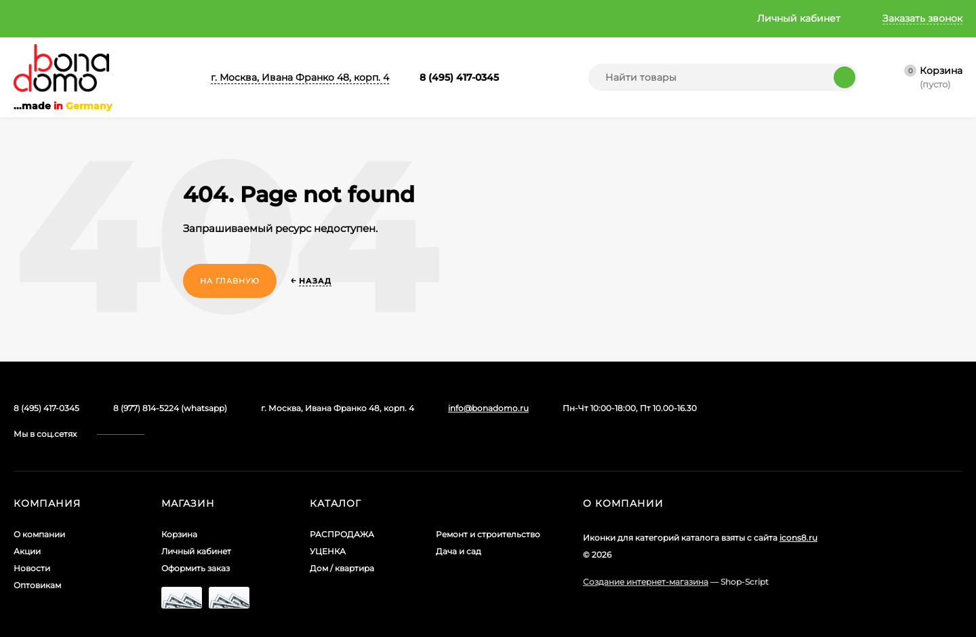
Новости (183, 18)
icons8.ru (798, 512)
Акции (118, 18)
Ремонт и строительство (488, 508)
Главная (320, 18)
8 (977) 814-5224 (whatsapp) (170, 408)
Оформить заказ (195, 542)
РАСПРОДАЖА (342, 508)
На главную (230, 281)
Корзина (179, 508)
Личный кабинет (196, 525)
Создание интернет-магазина (645, 556)
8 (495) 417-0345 (459, 77)
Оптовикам (253, 18)
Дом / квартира (342, 542)
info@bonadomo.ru (488, 408)
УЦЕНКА (328, 525)
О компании (43, 18)
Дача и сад (458, 525)
